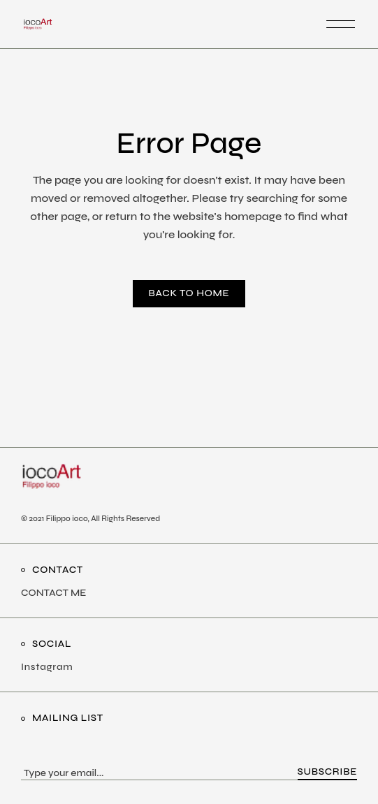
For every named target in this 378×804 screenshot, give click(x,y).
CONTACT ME (53, 593)
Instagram (47, 667)
